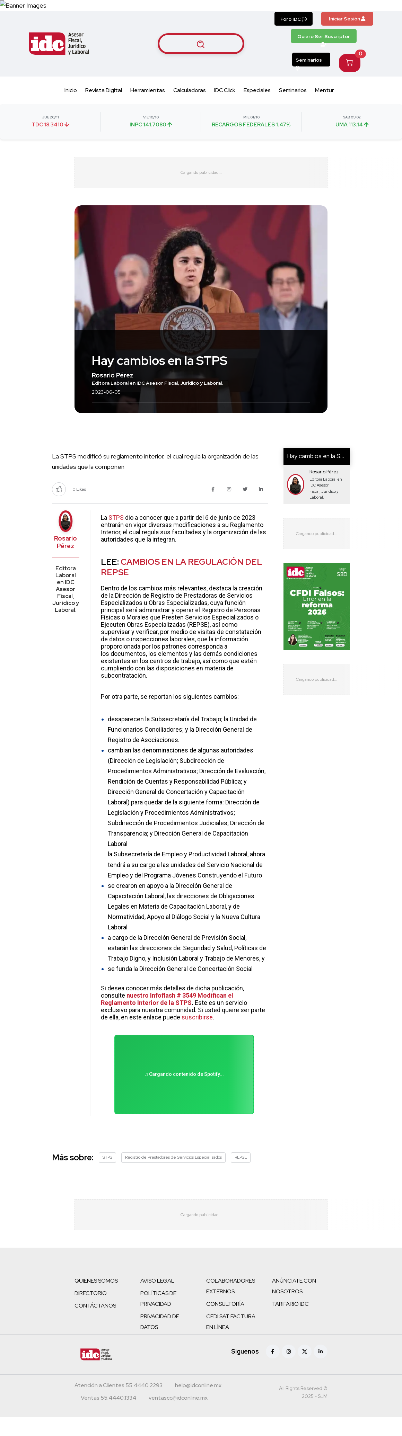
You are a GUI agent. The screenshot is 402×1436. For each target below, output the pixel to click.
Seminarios (309, 80)
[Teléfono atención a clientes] (119, 1405)
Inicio (70, 108)
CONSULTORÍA (225, 1323)
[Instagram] (289, 1370)
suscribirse (197, 1035)
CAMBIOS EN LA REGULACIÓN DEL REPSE (181, 585)
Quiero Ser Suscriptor (323, 56)
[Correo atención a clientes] (198, 1405)
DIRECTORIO (91, 1312)
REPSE (241, 1176)
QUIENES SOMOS (96, 1299)
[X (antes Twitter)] (305, 1370)
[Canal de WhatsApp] (360, 14)
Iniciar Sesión (347, 37)
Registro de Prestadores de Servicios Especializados (173, 1176)
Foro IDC (293, 37)
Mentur (324, 108)
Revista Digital (103, 108)
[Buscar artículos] (201, 62)
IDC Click (224, 108)
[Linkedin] (320, 1370)
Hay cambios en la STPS (319, 474)
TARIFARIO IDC (290, 1323)
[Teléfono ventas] (108, 1417)
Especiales (257, 108)
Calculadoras (189, 108)
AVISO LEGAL (157, 1299)
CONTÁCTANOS (95, 1324)
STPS (116, 535)
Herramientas (147, 108)
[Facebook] (273, 1370)
